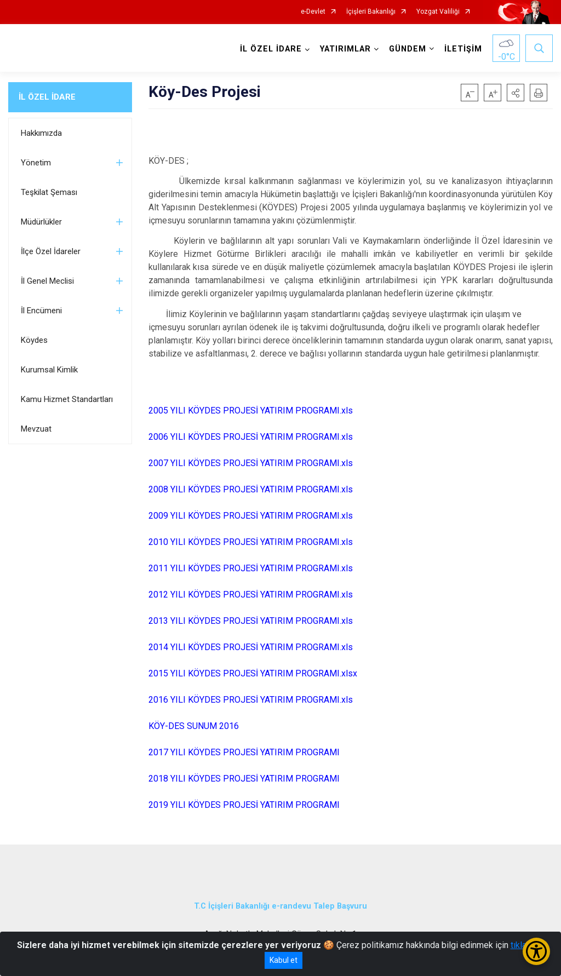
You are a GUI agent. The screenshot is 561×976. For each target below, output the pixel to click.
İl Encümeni (41, 310)
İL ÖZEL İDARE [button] (271, 49)
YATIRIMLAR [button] (345, 49)
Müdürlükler (41, 222)
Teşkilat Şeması (49, 192)
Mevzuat (36, 429)
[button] (515, 92)
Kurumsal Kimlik (49, 370)
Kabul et (283, 960)
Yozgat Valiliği (438, 11)
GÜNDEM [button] (407, 49)
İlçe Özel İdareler (51, 251)
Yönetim (36, 163)
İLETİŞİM (463, 49)
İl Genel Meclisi (47, 281)
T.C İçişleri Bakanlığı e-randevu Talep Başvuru (280, 906)
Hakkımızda (41, 133)
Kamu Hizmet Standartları (67, 399)
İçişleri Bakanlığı (371, 11)
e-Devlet (313, 11)
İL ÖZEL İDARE (47, 97)
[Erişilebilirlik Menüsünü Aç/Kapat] (536, 951)
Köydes (34, 340)
